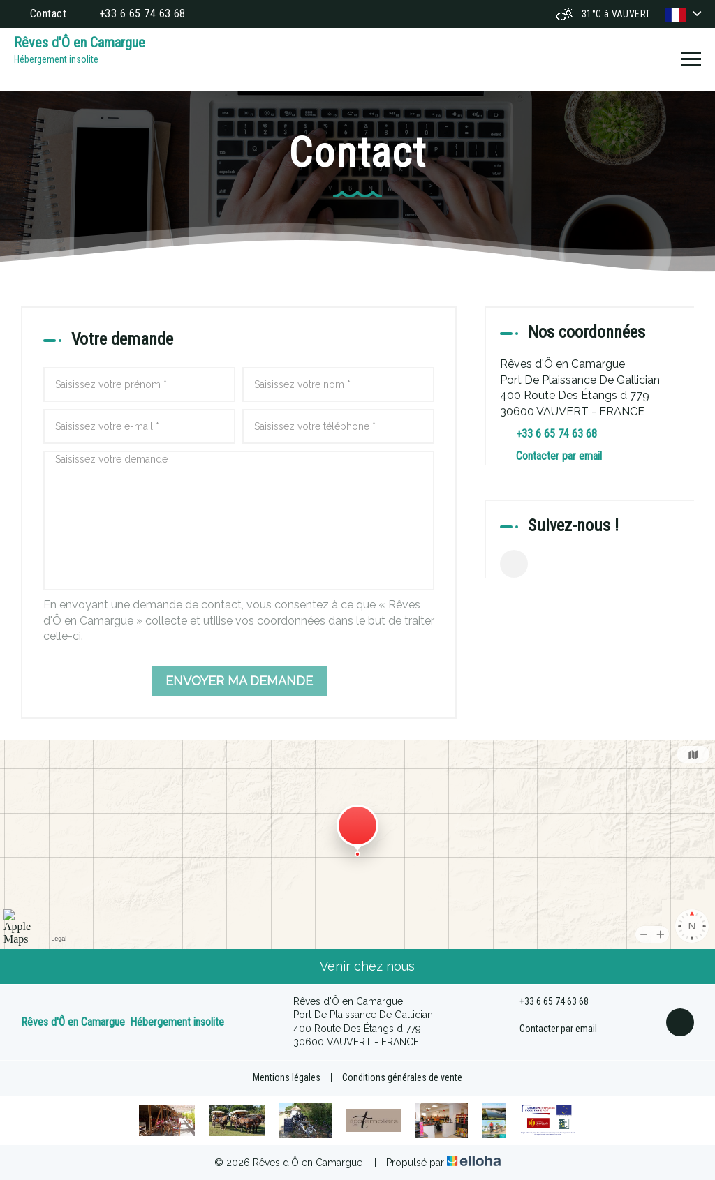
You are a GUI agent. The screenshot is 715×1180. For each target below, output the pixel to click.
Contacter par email (559, 456)
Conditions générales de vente (402, 1077)
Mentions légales (286, 1077)
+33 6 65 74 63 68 (546, 1001)
